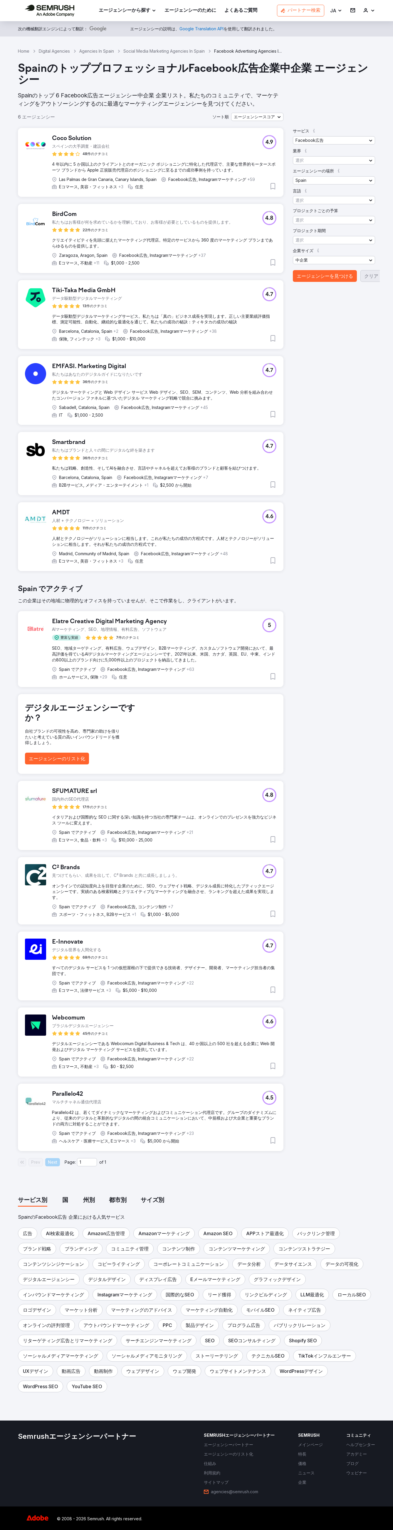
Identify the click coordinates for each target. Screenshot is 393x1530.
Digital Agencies (54, 51)
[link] (190, 10)
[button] (336, 11)
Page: (70, 1162)
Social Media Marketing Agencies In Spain (164, 51)
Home (23, 51)
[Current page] (87, 1162)
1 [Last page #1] (105, 1162)
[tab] (32, 1200)
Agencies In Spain (96, 51)
